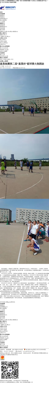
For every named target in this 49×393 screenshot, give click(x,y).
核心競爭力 (3, 39)
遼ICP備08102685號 (17, 349)
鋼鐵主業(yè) (3, 34)
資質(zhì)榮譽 (3, 51)
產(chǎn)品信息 (4, 48)
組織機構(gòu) (4, 306)
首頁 (1, 12)
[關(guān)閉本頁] (10, 302)
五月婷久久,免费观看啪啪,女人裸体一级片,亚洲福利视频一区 (16, 382)
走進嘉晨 (2, 13)
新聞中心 (2, 23)
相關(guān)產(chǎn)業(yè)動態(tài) (9, 31)
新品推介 (2, 341)
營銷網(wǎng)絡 (4, 49)
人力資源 (2, 21)
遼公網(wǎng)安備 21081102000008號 (36, 349)
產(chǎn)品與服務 (5, 46)
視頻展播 (2, 28)
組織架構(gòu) (4, 18)
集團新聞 (2, 25)
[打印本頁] (3, 302)
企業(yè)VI (3, 44)
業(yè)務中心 (3, 33)
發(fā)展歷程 (3, 20)
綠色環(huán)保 (4, 56)
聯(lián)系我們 (4, 57)
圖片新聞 (2, 29)
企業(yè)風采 (3, 41)
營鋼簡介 (2, 17)
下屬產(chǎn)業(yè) (5, 36)
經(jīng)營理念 (4, 42)
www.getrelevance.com (28, 351)
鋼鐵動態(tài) (3, 26)
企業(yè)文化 (3, 38)
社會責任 (2, 53)
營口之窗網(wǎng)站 (16, 353)
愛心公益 (2, 54)
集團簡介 (2, 15)
